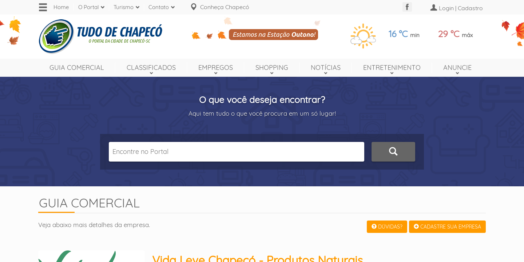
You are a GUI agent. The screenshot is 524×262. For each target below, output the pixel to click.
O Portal (88, 7)
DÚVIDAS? (387, 226)
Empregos (215, 67)
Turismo (124, 7)
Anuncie (457, 67)
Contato (158, 7)
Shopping (271, 67)
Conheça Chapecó (224, 7)
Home (61, 7)
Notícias (326, 67)
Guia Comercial (76, 67)
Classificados (151, 67)
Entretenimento (392, 67)
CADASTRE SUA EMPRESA (447, 226)
